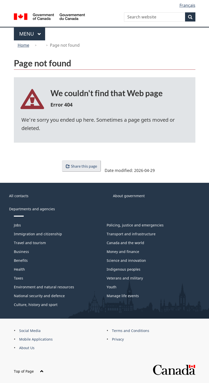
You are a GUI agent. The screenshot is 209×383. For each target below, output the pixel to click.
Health (19, 269)
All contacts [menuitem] (18, 195)
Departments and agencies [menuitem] (32, 209)
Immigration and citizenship (38, 234)
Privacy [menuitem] (118, 339)
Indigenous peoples (123, 269)
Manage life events (123, 295)
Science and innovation (126, 260)
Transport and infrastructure (131, 234)
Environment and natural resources (44, 287)
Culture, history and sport (35, 304)
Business (21, 251)
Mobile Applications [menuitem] (36, 339)
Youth (111, 287)
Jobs (17, 225)
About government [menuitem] (129, 195)
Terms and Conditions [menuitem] (130, 330)
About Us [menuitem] (27, 347)
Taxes (18, 278)
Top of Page (29, 371)
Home (23, 45)
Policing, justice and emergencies (135, 225)
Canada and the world (125, 242)
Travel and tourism (30, 242)
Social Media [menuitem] (30, 330)
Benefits (21, 260)
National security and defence (39, 295)
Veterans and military (125, 278)
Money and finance (123, 251)
